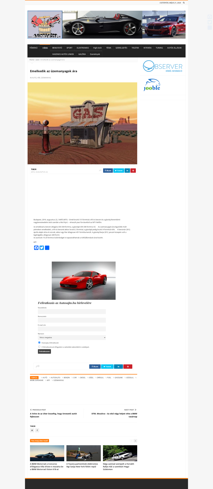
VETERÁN (147, 48)
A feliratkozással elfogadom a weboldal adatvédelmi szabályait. (63, 347)
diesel (82, 377)
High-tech (97, 48)
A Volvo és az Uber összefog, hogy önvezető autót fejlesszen (53, 415)
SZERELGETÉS (121, 48)
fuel (109, 377)
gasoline (119, 377)
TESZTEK (135, 48)
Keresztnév (42, 316)
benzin (67, 377)
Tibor (33, 169)
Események (95, 54)
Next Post (130, 409)
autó (45, 377)
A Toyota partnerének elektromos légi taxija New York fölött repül (82, 465)
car (74, 377)
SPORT (69, 48)
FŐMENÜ (33, 48)
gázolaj (129, 377)
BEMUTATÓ (57, 48)
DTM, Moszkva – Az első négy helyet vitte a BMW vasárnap (114, 415)
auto (37, 60)
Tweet (119, 170)
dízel (91, 377)
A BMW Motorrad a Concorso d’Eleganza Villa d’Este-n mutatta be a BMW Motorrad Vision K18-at (46, 467)
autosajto (55, 377)
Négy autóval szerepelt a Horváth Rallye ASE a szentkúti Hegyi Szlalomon (118, 467)
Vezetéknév (42, 308)
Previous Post (38, 409)
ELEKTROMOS (83, 48)
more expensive (36, 380)
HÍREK (45, 48)
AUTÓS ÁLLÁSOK (174, 48)
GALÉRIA (82, 54)
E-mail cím (42, 325)
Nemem (41, 334)
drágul (100, 377)
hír (38, 78)
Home (31, 60)
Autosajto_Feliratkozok (48, 343)
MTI (48, 380)
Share (108, 170)
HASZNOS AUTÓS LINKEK (63, 54)
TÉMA (108, 48)
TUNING (159, 48)
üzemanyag (46, 78)
